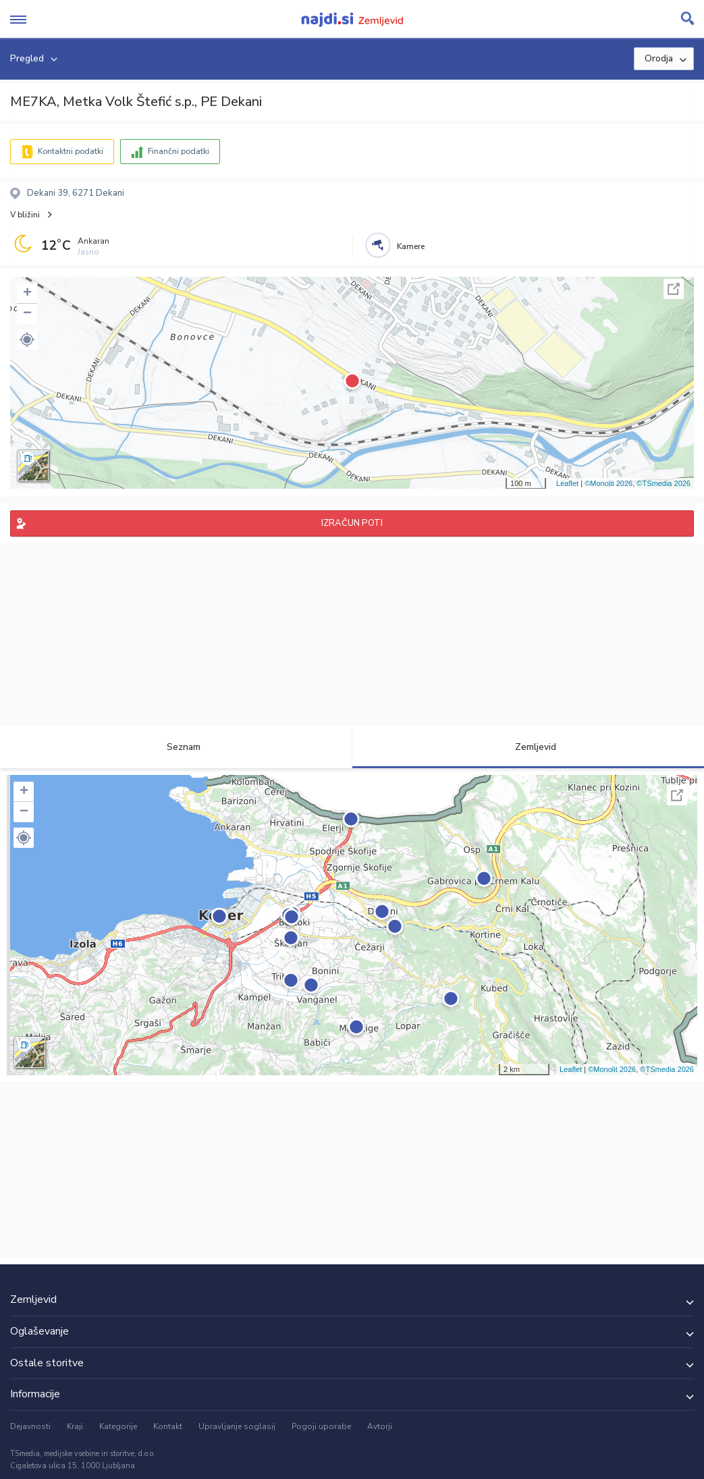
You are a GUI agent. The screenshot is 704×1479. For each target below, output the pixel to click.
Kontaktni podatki (70, 151)
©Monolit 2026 (608, 483)
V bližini (25, 214)
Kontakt (167, 1426)
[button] (27, 339)
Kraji (75, 1426)
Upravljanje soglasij (236, 1426)
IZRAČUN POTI (352, 523)
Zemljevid (527, 747)
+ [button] (27, 294)
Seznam (175, 747)
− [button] (27, 314)
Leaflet (567, 483)
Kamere (411, 246)
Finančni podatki (178, 151)
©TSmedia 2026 (664, 483)
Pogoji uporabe (321, 1426)
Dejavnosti (30, 1426)
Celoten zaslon (674, 289)
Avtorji (379, 1426)
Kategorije (118, 1426)
